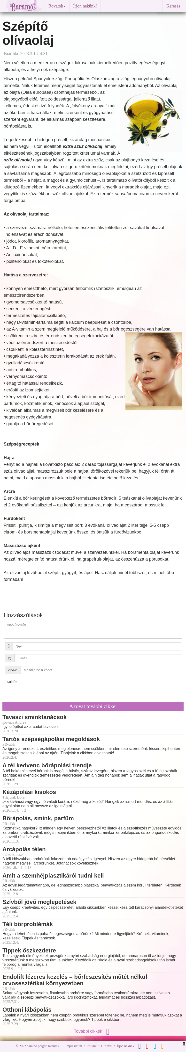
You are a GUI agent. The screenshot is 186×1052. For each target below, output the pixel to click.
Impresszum (73, 1046)
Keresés (173, 6)
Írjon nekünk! (85, 6)
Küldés (12, 682)
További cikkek (93, 1031)
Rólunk (91, 1046)
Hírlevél (106, 1046)
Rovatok (57, 6)
